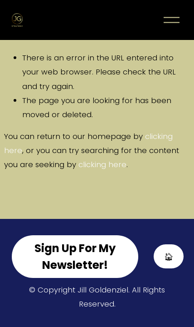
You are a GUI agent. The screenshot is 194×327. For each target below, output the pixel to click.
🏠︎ (169, 256)
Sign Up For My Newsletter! (75, 256)
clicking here (102, 164)
